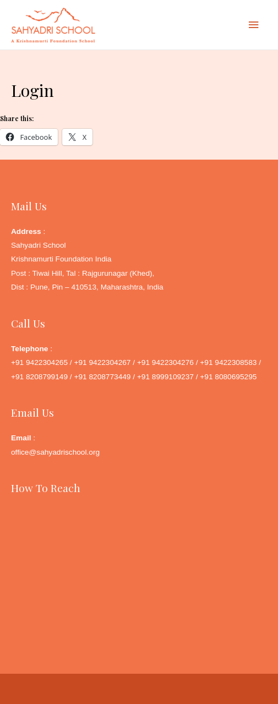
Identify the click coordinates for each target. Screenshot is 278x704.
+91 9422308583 (228, 362)
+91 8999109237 (165, 377)
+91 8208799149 (39, 377)
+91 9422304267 (102, 362)
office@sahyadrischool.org (55, 452)
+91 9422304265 (39, 362)
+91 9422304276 (165, 362)
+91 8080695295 (228, 377)
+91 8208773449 (102, 377)
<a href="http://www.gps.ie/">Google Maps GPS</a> (139, 561)
